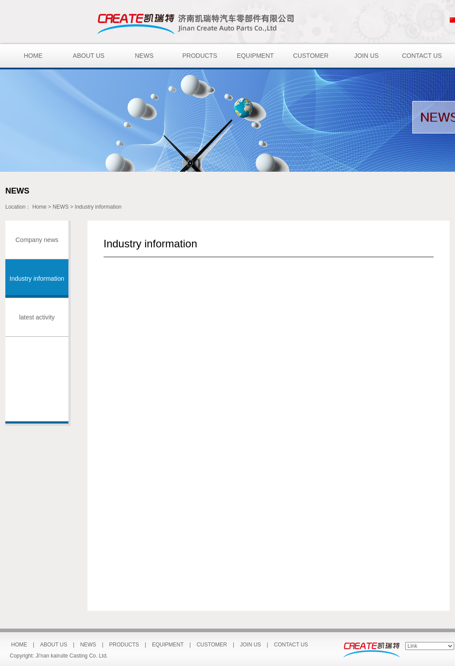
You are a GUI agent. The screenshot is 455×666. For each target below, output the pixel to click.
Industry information (98, 207)
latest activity (37, 317)
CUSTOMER (311, 55)
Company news (37, 239)
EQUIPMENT (255, 55)
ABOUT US (88, 55)
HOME (33, 55)
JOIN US (366, 55)
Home (39, 207)
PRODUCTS (199, 55)
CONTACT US (422, 55)
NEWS (144, 55)
